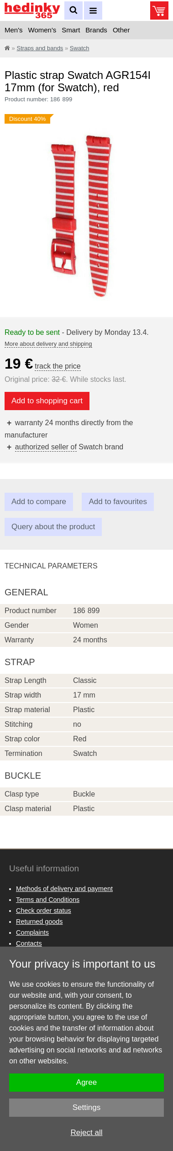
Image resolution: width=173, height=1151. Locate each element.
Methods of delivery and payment (64, 888)
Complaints (32, 932)
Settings (86, 1107)
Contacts (29, 943)
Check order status (43, 910)
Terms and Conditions (47, 899)
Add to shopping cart (47, 400)
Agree (86, 1082)
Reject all (87, 1132)
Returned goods (39, 921)
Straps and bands (39, 48)
